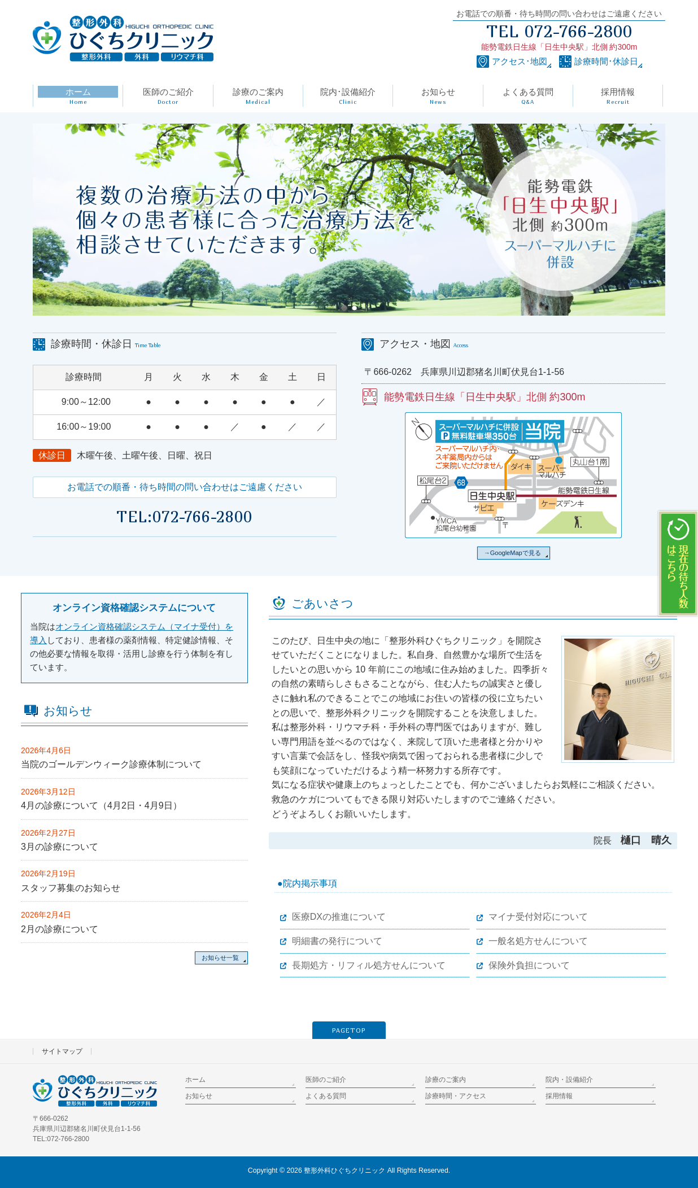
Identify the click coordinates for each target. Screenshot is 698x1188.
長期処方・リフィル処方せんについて (369, 965)
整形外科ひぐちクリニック (344, 1170)
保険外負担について (529, 965)
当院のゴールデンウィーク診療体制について (111, 764)
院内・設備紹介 (569, 1080)
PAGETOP (349, 1030)
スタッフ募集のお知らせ (70, 888)
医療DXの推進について (339, 916)
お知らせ (198, 1096)
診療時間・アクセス (455, 1096)
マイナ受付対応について (538, 916)
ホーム (195, 1080)
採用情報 (559, 1096)
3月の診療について (59, 846)
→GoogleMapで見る (512, 552)
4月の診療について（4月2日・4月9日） (101, 805)
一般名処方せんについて (538, 941)
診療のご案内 (445, 1080)
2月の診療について (59, 929)
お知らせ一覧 (220, 957)
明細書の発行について (337, 941)
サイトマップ (62, 1051)
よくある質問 (326, 1096)
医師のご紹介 (326, 1080)
